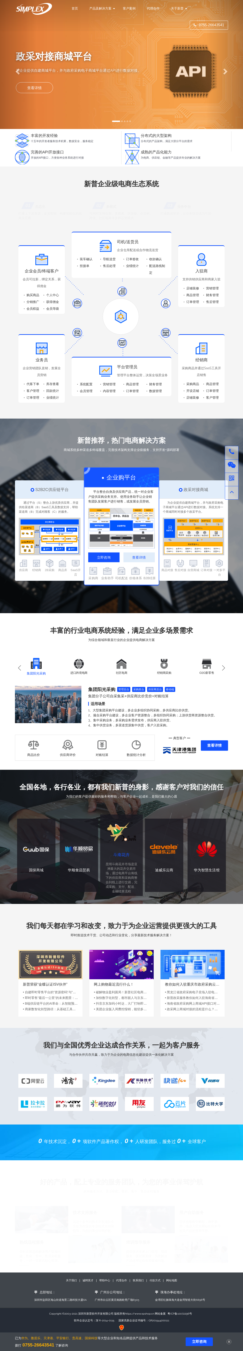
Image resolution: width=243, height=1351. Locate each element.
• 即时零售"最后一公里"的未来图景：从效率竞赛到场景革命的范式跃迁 (72, 1002)
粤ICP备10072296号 (180, 1313)
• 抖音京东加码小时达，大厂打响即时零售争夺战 (128, 1008)
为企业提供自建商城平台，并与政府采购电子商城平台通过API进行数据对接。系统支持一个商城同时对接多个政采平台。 (193, 511)
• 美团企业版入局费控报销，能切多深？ (122, 1013)
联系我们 (138, 1280)
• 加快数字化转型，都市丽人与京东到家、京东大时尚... (132, 1002)
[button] (223, 672)
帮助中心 (105, 1280)
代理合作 (153, 8)
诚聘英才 (88, 1280)
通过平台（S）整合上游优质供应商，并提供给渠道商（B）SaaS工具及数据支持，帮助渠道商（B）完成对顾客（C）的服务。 (48, 511)
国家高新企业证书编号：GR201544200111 (144, 1320)
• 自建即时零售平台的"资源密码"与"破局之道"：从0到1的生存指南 (69, 996)
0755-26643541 (209, 25)
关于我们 (72, 1280)
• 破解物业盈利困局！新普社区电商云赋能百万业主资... (132, 996)
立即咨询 (104, 561)
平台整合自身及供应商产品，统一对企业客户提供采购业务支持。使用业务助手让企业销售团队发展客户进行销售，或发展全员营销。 (120, 501)
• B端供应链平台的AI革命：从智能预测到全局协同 (58, 1008)
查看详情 (139, 561)
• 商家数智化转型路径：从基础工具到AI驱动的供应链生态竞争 (66, 1013)
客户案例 (129, 8)
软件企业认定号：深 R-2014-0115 (94, 1320)
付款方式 (155, 1280)
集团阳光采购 (101, 693)
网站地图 (171, 1280)
